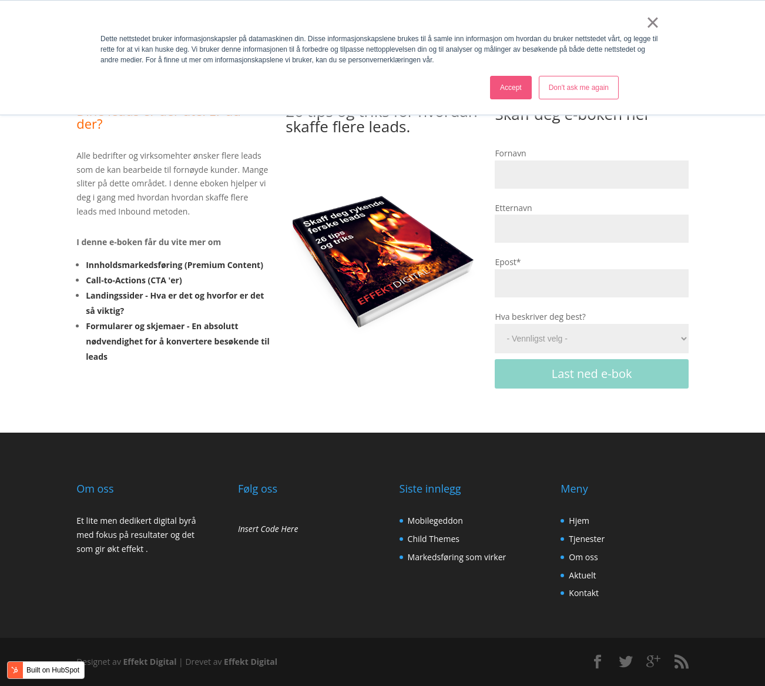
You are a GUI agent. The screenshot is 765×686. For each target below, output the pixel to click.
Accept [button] (511, 87)
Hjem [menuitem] (579, 520)
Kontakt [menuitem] (584, 592)
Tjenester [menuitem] (587, 538)
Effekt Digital (150, 661)
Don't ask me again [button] (579, 87)
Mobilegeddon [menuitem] (435, 520)
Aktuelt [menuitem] (582, 575)
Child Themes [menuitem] (433, 538)
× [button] (652, 22)
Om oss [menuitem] (583, 557)
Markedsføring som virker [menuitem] (457, 557)
